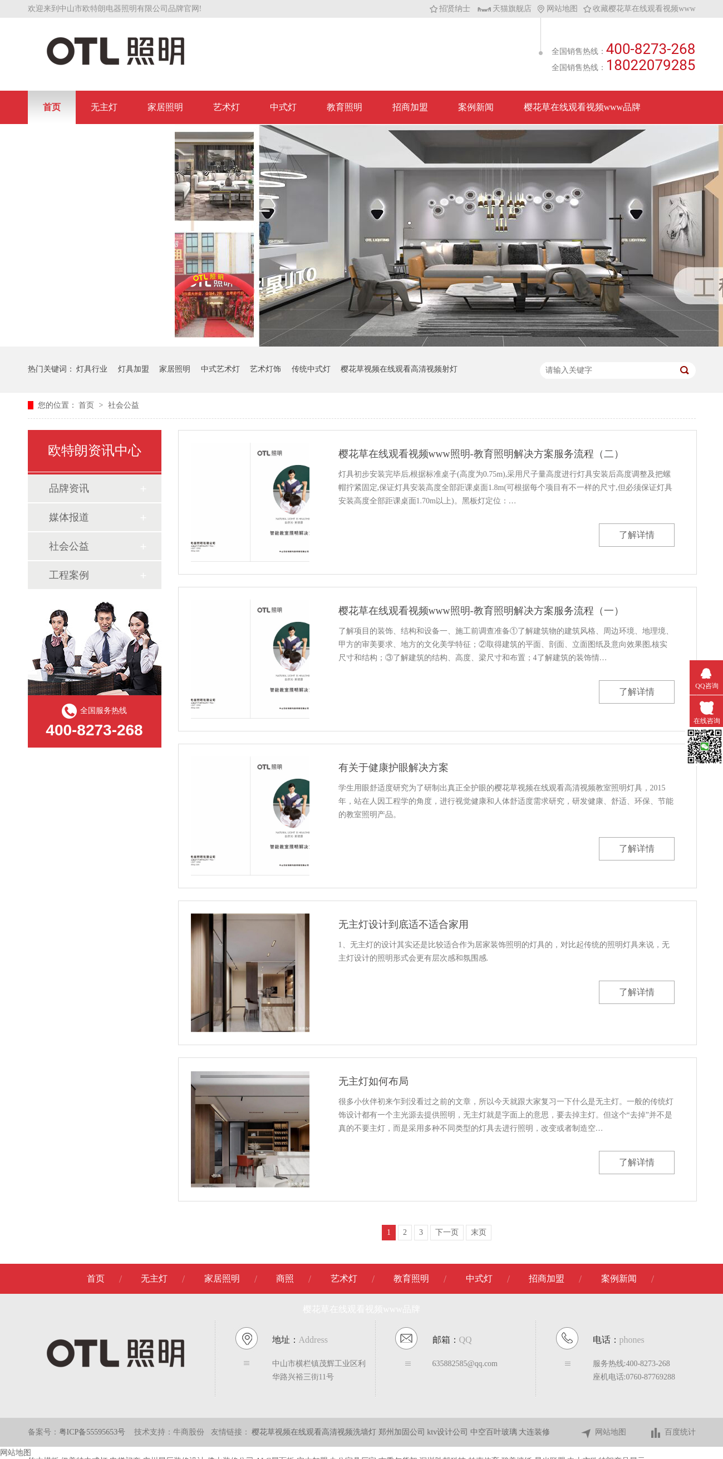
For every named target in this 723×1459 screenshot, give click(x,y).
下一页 (447, 1232)
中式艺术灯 (220, 369)
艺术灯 (226, 107)
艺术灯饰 (265, 369)
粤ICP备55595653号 (92, 1432)
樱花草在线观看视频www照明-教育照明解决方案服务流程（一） (481, 610)
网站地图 (557, 8)
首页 (52, 107)
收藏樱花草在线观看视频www (639, 8)
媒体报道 (69, 517)
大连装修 (534, 1432)
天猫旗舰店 (505, 8)
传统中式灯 (311, 369)
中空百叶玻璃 (494, 1432)
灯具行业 (91, 369)
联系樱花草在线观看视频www (101, 140)
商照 (285, 1278)
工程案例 (69, 575)
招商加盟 (410, 107)
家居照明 (165, 107)
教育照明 (344, 107)
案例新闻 (476, 107)
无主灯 (104, 107)
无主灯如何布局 (373, 1081)
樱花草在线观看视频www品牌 (582, 107)
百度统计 (673, 1433)
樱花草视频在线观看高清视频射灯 (399, 369)
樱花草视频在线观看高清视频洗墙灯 (315, 1432)
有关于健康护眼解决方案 (393, 767)
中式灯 (283, 107)
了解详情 (637, 535)
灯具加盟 (133, 369)
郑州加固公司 (402, 1432)
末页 (478, 1232)
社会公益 (123, 405)
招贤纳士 (450, 8)
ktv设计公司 (448, 1432)
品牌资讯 (69, 488)
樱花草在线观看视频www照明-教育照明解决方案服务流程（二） (481, 453)
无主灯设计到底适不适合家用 (403, 924)
